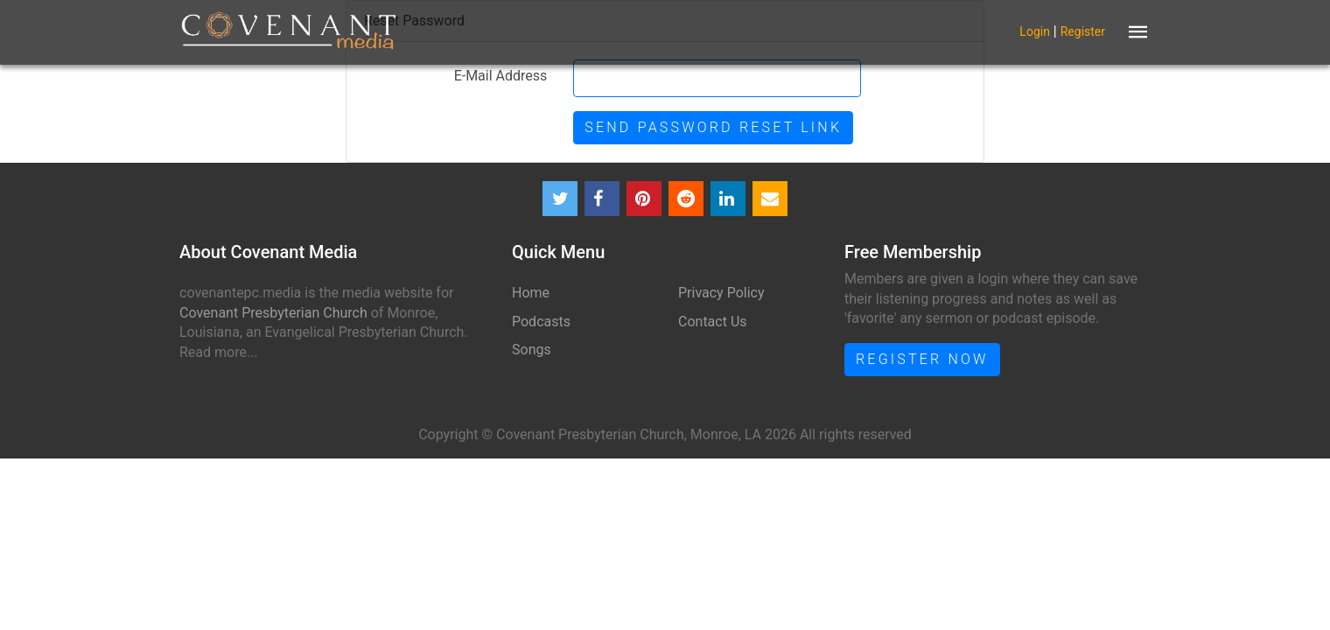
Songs (531, 349)
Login (1034, 31)
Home (531, 292)
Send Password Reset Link (713, 127)
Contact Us (712, 321)
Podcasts (541, 321)
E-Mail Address (501, 75)
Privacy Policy (721, 292)
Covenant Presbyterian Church (273, 312)
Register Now (922, 359)
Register (1082, 31)
